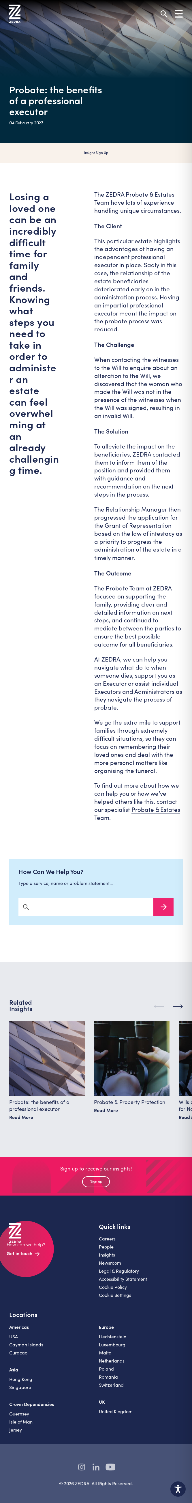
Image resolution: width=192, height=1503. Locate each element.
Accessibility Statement (123, 1281)
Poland (106, 1371)
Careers (107, 1241)
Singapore (20, 1389)
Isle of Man (21, 1424)
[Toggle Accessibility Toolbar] (178, 1489)
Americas (19, 1329)
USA (13, 1338)
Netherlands (112, 1363)
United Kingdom (116, 1413)
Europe (106, 1329)
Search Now (163, 909)
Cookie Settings (115, 1297)
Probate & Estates (155, 809)
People (106, 1249)
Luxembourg (112, 1347)
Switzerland (111, 1387)
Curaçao (18, 1355)
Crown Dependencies (31, 1406)
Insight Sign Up (96, 152)
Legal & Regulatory (119, 1273)
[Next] (178, 1008)
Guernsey (19, 1416)
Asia (13, 1371)
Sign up (96, 1183)
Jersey (15, 1432)
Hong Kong (20, 1381)
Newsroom (110, 1265)
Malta (105, 1355)
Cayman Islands (26, 1347)
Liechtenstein (112, 1338)
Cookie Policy (113, 1289)
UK (102, 1404)
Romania (108, 1379)
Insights (107, 1257)
